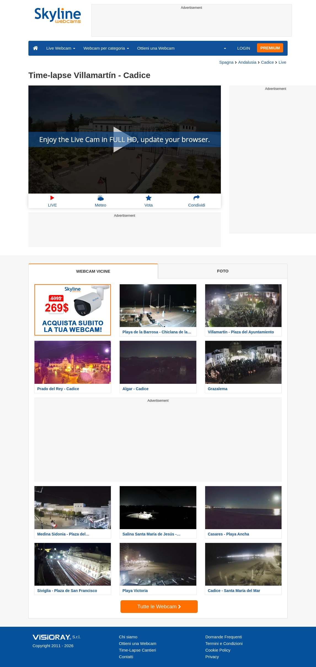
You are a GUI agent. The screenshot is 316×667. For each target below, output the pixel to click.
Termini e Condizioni (224, 643)
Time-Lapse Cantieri (137, 650)
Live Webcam (60, 48)
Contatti (126, 656)
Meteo (100, 201)
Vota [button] (148, 201)
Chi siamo (128, 636)
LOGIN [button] (243, 48)
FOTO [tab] (222, 271)
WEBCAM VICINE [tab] (93, 271)
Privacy (212, 656)
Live (282, 62)
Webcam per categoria (106, 48)
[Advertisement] (192, 24)
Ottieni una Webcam (156, 48)
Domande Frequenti (223, 636)
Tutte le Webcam (159, 606)
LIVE (52, 201)
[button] (221, 48)
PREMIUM (270, 47)
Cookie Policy (218, 650)
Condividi (196, 201)
